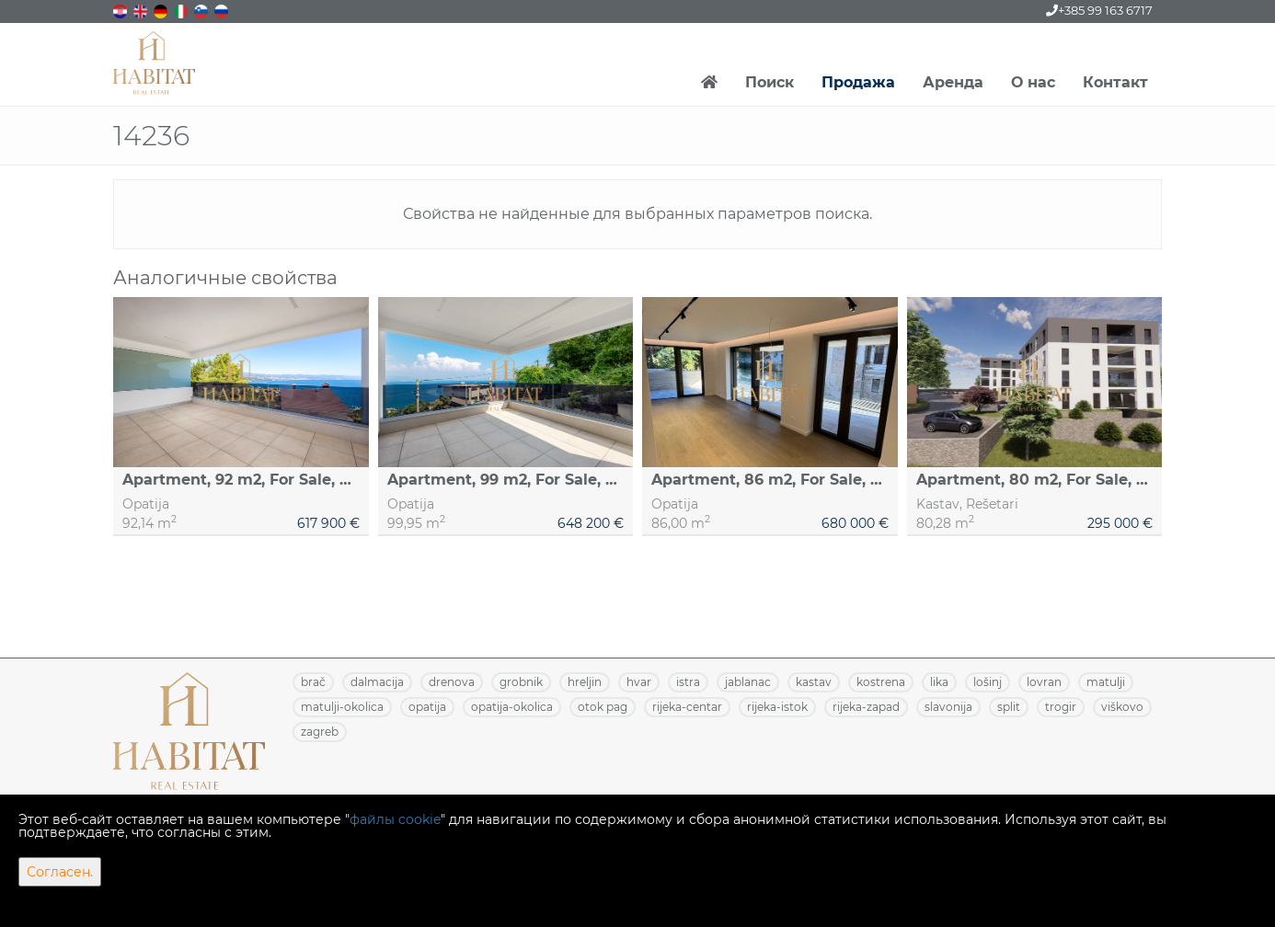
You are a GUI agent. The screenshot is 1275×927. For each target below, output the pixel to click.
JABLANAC (748, 682)
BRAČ (313, 682)
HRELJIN (585, 682)
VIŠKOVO (1122, 707)
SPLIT (1008, 707)
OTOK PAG (602, 707)
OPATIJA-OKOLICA (512, 707)
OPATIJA (427, 707)
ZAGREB (320, 731)
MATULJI (1105, 682)
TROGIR (1060, 707)
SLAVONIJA (948, 707)
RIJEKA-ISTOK (777, 707)
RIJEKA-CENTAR (687, 707)
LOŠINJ (987, 682)
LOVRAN (1044, 682)
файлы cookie (395, 819)
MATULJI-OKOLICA (342, 707)
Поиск (769, 82)
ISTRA (688, 682)
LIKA (939, 682)
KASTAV (814, 682)
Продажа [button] (858, 82)
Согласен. (60, 872)
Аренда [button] (953, 82)
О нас (1033, 82)
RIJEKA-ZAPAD (866, 707)
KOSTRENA (880, 682)
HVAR (638, 682)
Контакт (1115, 82)
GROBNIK (521, 682)
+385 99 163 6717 (1099, 10)
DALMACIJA (377, 682)
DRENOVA (452, 682)
